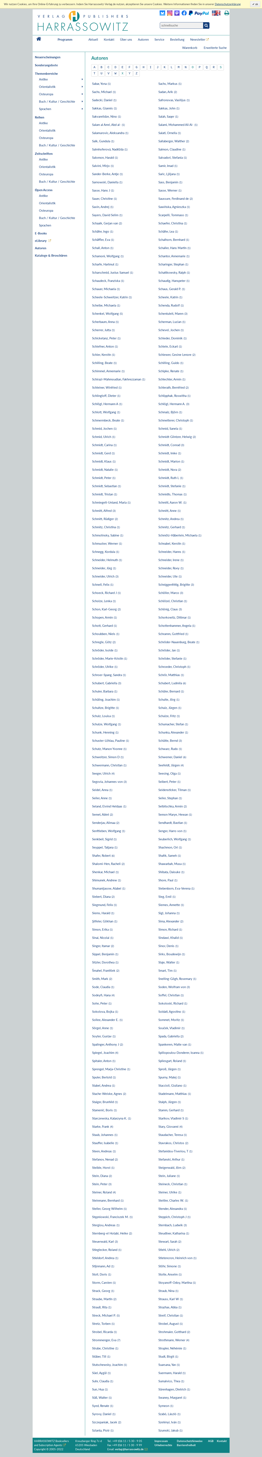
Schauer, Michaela (106, 289)
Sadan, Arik (167, 92)
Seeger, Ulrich (103, 773)
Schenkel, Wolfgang (107, 313)
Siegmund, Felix (104, 905)
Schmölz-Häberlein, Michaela (179, 535)
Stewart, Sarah (169, 1241)
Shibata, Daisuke (171, 872)
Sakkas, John (168, 108)
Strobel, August (170, 1323)
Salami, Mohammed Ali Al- (177, 124)
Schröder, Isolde (104, 650)
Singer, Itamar (103, 946)
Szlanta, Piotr (102, 1430)
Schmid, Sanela (170, 428)
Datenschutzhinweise (190, 1441)
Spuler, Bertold (104, 1077)
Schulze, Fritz (169, 716)
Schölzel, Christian (172, 601)
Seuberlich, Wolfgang (174, 839)
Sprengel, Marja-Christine (111, 1069)
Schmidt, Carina (104, 445)
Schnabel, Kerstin (171, 543)
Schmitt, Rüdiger (105, 519)
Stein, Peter (101, 1184)
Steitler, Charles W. (173, 1200)
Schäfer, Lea (168, 231)
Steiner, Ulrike (169, 1192)
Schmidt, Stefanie (171, 486)
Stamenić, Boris (104, 1110)
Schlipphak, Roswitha (174, 395)
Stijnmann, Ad (103, 1266)
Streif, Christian (170, 1315)
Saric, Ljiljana (169, 174)
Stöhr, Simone (169, 1266)
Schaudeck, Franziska (108, 280)
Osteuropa (46, 94)
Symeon (165, 1406)
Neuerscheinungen (47, 57)
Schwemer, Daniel (172, 757)
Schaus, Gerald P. (171, 289)
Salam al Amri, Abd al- (108, 124)
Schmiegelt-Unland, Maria (111, 502)
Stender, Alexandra (172, 1208)
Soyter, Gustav (104, 1036)
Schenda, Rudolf (171, 305)
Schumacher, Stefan (173, 724)
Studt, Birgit (168, 1356)
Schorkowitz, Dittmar (174, 617)
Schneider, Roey (170, 568)
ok (256, 4)
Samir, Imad (167, 166)
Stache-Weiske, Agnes (109, 1093)
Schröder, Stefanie (172, 658)
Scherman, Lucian (171, 322)
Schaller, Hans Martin (174, 248)
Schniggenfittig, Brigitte (176, 584)
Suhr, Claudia (102, 1381)
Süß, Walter (102, 1397)
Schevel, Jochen (171, 330)
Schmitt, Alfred (104, 510)
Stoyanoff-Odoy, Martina (177, 1282)
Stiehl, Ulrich (168, 1249)
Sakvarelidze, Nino (106, 116)
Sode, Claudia (103, 987)
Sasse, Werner (169, 190)
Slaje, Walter (168, 962)
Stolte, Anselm (170, 1274)
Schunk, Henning (105, 732)
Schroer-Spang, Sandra (109, 675)
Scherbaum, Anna (105, 322)
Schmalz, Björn (170, 412)
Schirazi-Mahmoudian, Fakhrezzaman (118, 379)
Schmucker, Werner (107, 543)
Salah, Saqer (168, 116)
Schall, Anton (102, 248)
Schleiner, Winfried (106, 387)
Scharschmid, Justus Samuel (112, 272)
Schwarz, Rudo (170, 749)
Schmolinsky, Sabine (107, 535)
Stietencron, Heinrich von (177, 1258)
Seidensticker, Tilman (174, 790)
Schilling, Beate (104, 363)
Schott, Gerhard (104, 625)
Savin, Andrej (102, 207)
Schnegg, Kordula (105, 551)
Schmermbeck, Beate (108, 420)
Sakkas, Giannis (104, 108)
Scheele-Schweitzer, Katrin (112, 297)
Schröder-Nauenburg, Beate (178, 642)
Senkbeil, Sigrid (104, 839)
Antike (43, 79)
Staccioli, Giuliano (172, 1085)
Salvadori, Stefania (172, 157)
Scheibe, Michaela (106, 305)
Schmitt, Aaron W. (172, 502)
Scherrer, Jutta (103, 330)
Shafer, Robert (103, 855)
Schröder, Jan (169, 650)
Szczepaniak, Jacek (106, 1422)
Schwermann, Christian (109, 765)
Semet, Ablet (102, 814)
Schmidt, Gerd (103, 453)
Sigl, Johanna (169, 913)
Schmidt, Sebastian (106, 486)
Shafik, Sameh (169, 855)
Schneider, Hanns (171, 551)
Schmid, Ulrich (103, 437)
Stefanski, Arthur (171, 1159)
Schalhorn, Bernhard (173, 239)
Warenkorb (190, 47)
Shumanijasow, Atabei (108, 888)
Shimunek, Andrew (106, 880)
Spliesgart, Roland (172, 1061)
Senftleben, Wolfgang (108, 831)
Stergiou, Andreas (105, 1225)
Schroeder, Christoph (174, 666)
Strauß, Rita (101, 1307)
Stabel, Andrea (103, 1085)
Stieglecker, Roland (106, 1249)
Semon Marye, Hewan (175, 814)
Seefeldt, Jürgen (171, 765)
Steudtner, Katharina (173, 1233)
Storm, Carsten (104, 1282)
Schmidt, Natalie (105, 469)
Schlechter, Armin (171, 379)
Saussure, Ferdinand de (175, 198)
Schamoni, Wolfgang (108, 256)
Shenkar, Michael (105, 872)
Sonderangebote (46, 65)
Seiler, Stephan (170, 798)
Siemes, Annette (171, 905)
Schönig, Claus (170, 609)
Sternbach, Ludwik (172, 1225)
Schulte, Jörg (168, 699)
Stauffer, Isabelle (105, 1143)
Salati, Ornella (169, 133)
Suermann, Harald (171, 1373)
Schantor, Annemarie (173, 256)
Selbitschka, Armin (172, 806)
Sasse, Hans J (103, 190)
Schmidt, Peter (103, 478)
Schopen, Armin (104, 617)
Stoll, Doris (101, 1274)
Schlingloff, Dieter (106, 395)
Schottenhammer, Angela (176, 625)
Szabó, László (169, 1414)
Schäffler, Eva (103, 239)
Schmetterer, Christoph (175, 420)
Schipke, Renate (170, 371)
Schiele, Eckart (170, 346)
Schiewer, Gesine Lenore (176, 354)
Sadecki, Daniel (104, 100)
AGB (211, 1441)
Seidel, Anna (102, 790)
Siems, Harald (103, 913)
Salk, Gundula (103, 141)
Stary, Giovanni (170, 1126)
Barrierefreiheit (186, 1445)
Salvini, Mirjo (103, 166)
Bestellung (177, 39)
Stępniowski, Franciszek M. (112, 1217)
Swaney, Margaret (172, 1397)
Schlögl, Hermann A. (173, 404)
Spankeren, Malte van (174, 1044)
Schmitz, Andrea (170, 519)
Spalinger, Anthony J (107, 1044)
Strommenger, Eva (106, 1340)
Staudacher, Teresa (172, 1135)
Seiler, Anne (102, 798)
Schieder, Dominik (172, 338)
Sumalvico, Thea (171, 1381)
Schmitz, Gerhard (171, 527)
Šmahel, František (105, 970)
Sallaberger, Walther (173, 141)
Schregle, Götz (104, 642)
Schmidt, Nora (169, 469)
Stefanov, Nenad (105, 1159)
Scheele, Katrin (170, 297)
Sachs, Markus (169, 83)
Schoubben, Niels (105, 634)
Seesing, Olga (169, 773)
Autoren (143, 39)
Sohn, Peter (101, 1003)
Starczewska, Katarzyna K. (111, 1118)
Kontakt (109, 39)
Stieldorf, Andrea (105, 1258)
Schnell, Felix (102, 584)
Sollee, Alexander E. (107, 1020)
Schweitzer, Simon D (108, 757)
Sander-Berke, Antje (107, 174)
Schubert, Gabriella (106, 683)
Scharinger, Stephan (173, 264)
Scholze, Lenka (104, 601)
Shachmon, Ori (170, 847)
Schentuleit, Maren (172, 313)
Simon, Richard (170, 929)
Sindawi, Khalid (170, 937)
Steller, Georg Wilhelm (109, 1208)
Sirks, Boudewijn (171, 954)
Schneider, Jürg (104, 568)
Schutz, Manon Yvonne (109, 749)
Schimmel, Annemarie (108, 371)
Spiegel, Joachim (105, 1052)
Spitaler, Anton (103, 1061)
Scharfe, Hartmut (105, 264)
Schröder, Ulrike (104, 666)
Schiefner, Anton (105, 346)
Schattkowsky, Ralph (174, 272)
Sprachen (45, 109)
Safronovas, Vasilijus (174, 100)
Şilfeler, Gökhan (104, 921)
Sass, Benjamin (170, 182)
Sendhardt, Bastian (172, 822)
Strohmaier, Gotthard (174, 1332)
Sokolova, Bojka (105, 1011)
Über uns (126, 39)
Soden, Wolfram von (174, 987)
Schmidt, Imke (169, 453)
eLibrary (41, 240)
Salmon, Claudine (171, 149)
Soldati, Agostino (171, 1011)
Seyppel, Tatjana (104, 847)
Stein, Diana (102, 1176)
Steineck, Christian (172, 1184)
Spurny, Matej (169, 1077)
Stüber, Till (101, 1356)
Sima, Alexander (170, 921)
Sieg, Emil (166, 896)
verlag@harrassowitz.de (129, 1449)
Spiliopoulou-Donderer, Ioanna (180, 1052)
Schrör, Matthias (171, 675)
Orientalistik (47, 86)
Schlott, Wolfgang (106, 412)
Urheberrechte (163, 1445)
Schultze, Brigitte (105, 708)
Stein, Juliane (169, 1176)
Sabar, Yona (101, 83)
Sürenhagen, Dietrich (174, 1389)
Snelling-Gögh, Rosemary (177, 979)
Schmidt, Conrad (171, 445)
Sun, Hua (100, 1389)
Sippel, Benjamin (105, 954)
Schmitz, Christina (106, 527)
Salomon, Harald (105, 157)
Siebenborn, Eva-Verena (176, 888)
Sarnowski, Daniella (107, 182)
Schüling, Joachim (106, 699)
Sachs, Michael (104, 92)
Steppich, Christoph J (174, 1217)
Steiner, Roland (104, 1192)
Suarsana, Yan (169, 1364)
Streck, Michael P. (106, 1315)
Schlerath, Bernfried (173, 387)
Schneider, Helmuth (107, 560)
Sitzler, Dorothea (105, 962)
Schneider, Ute (170, 576)
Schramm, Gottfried (173, 634)
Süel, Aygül (101, 1373)
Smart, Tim (167, 970)
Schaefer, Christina (172, 223)
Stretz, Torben (103, 1323)
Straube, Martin (104, 1299)
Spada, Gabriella (170, 1036)
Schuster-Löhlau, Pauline (110, 740)
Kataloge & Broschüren (51, 255)
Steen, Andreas (104, 1151)
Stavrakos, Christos (173, 1143)
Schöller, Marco (170, 593)
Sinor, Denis (168, 946)
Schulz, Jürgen (169, 708)
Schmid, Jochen (104, 428)
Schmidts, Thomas (172, 494)
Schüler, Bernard (171, 691)
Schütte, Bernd (170, 740)
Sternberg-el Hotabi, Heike (112, 1233)
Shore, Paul (167, 880)
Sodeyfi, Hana (103, 995)
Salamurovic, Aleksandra (110, 133)
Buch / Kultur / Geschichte (57, 101)
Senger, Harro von (172, 831)
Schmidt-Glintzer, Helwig (177, 437)
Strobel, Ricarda (104, 1332)
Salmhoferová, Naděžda (109, 149)
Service (159, 39)
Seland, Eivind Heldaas (109, 806)
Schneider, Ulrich (105, 576)
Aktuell (93, 39)
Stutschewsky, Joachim (109, 1364)
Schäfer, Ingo (102, 231)
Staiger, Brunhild (105, 1102)
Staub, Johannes (104, 1135)
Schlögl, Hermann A (107, 404)
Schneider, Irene (170, 560)
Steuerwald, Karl (105, 1241)
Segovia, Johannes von (109, 781)
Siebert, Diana (103, 896)
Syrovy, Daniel (103, 1414)
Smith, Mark (102, 979)
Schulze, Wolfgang (106, 724)
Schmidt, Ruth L (170, 478)
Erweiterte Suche (215, 47)
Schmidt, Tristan (104, 494)
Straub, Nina (168, 1291)
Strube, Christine (105, 1348)
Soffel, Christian (171, 995)
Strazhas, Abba (169, 1307)
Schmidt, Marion (171, 461)
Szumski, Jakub (170, 1430)
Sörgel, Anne (102, 1028)
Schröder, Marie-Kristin (109, 658)
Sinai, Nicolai (102, 937)
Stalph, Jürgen (169, 1102)
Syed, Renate (102, 1406)
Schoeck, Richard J (106, 593)
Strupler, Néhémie (172, 1348)
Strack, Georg (103, 1291)
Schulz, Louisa (103, 716)
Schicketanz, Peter (106, 338)
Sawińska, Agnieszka (174, 207)
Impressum (161, 1441)
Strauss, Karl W (170, 1299)
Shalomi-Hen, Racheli (108, 864)
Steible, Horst (103, 1167)
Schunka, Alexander (173, 732)
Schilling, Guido (170, 363)
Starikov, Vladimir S (173, 1118)
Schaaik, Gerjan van (107, 223)
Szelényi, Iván (169, 1422)
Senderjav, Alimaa (105, 822)
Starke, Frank (102, 1126)
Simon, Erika (102, 929)
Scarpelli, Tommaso (173, 215)
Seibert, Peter (169, 781)
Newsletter (197, 39)
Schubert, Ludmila (172, 683)
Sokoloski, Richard (172, 1003)
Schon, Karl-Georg (106, 609)
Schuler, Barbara (104, 691)
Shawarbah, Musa (171, 864)
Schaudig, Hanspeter (173, 280)
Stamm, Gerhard (170, 1110)
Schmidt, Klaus (104, 461)
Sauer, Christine (104, 198)
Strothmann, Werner (173, 1340)
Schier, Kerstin (103, 354)
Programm (65, 39)
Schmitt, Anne (169, 510)
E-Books (41, 233)
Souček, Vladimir (171, 1028)
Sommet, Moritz (171, 1020)
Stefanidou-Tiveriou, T (175, 1151)
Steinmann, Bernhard (108, 1200)
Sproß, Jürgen (169, 1069)
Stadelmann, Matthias (174, 1093)
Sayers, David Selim (107, 215)
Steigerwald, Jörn (171, 1167)
